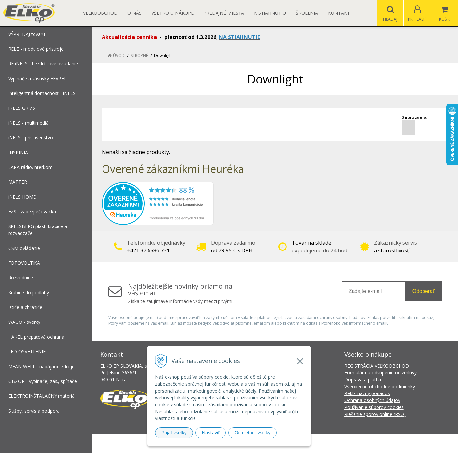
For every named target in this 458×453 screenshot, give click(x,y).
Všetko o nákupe (172, 13)
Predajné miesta (223, 13)
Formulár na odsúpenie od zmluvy (380, 373)
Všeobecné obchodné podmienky (379, 386)
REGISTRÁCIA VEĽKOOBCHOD (376, 366)
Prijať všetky (174, 432)
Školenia (307, 13)
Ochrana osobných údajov (372, 400)
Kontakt (339, 13)
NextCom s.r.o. (347, 443)
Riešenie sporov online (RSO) (375, 414)
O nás (134, 13)
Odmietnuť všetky (253, 432)
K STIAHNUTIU (270, 13)
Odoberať (423, 291)
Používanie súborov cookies (374, 407)
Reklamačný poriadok (367, 393)
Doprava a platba (362, 379)
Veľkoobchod (100, 13)
